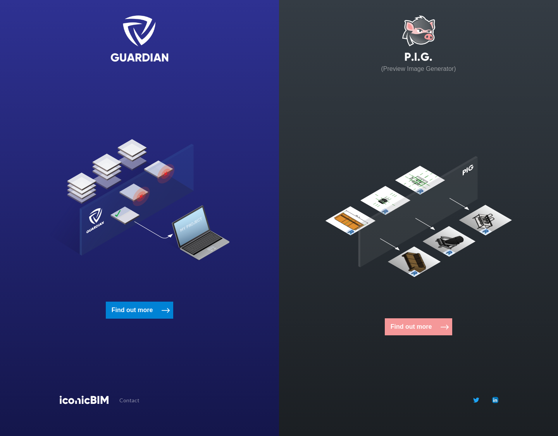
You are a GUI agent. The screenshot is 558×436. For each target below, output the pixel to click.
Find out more (132, 310)
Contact (129, 400)
